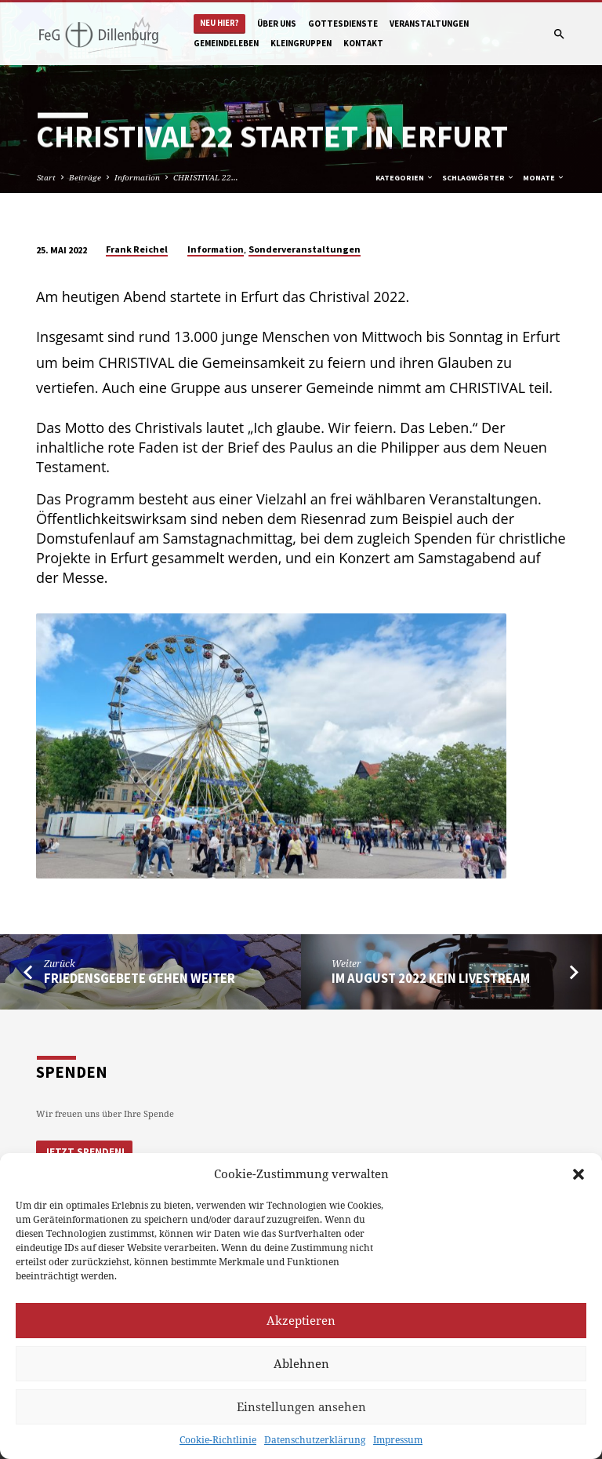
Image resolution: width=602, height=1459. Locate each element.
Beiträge (85, 177)
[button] (578, 1174)
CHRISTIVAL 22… (205, 177)
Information (137, 177)
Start (46, 177)
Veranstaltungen (429, 23)
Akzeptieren (301, 1320)
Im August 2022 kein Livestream (431, 978)
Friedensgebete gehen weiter (139, 978)
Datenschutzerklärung (314, 1439)
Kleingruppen (301, 43)
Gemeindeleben (226, 43)
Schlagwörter (478, 178)
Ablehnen (301, 1363)
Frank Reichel (137, 249)
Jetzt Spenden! (84, 1152)
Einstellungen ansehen (301, 1406)
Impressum (397, 1439)
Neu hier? (219, 23)
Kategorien (404, 178)
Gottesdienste (343, 23)
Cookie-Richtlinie (218, 1439)
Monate (544, 178)
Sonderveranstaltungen (304, 249)
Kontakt (363, 43)
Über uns (276, 23)
